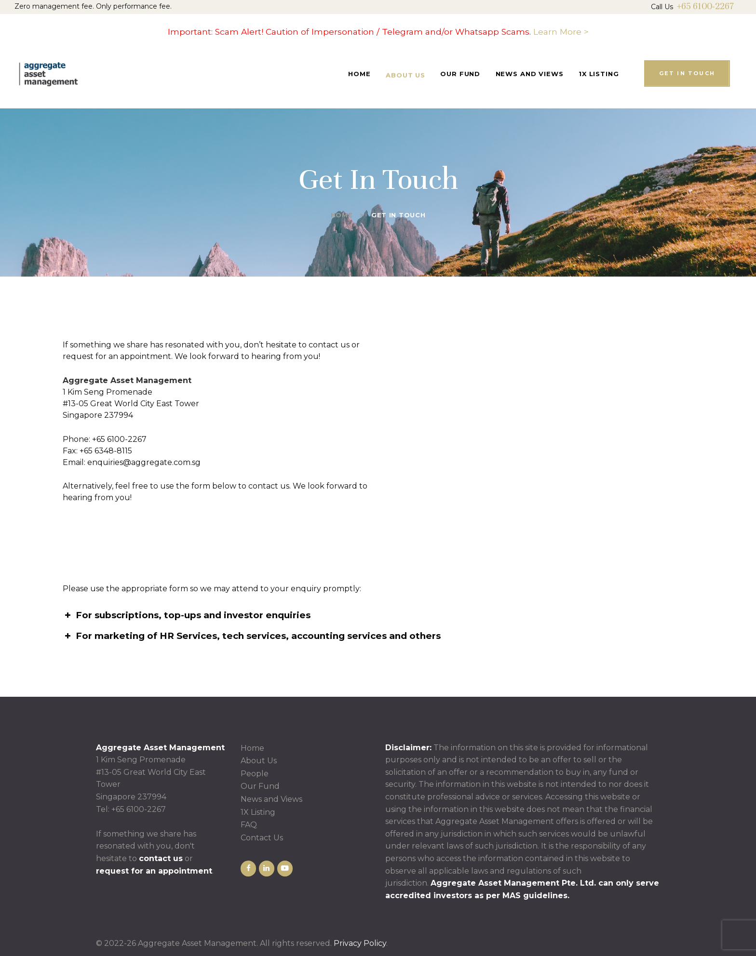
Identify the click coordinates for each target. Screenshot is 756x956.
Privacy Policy (360, 943)
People (255, 773)
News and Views (271, 799)
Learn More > (561, 32)
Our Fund (260, 786)
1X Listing (258, 812)
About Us (259, 760)
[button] (378, 615)
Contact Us (262, 837)
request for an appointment (154, 871)
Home (342, 215)
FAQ (249, 824)
